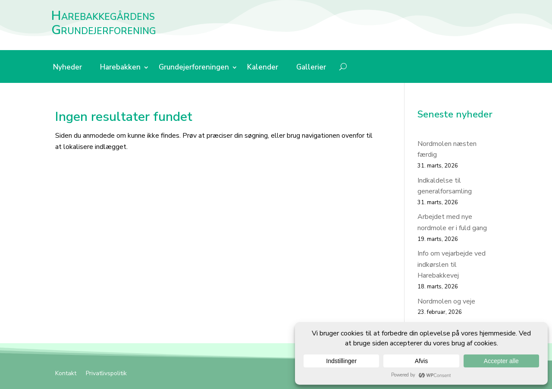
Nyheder (67, 68)
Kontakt (65, 373)
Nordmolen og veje (446, 301)
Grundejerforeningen (194, 68)
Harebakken (120, 68)
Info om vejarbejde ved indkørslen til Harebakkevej (451, 264)
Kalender (262, 68)
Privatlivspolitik (106, 373)
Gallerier (311, 68)
